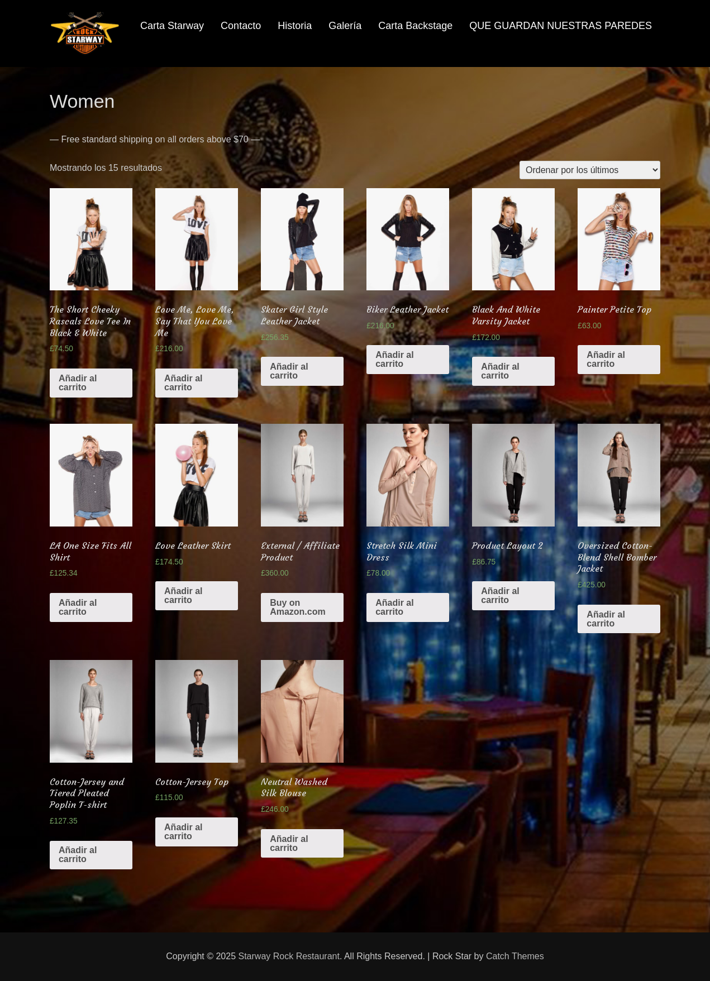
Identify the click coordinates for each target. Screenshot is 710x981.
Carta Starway (172, 25)
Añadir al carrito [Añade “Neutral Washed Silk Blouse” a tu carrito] (289, 843)
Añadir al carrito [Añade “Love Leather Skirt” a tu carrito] (183, 595)
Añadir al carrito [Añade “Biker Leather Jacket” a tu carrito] (394, 359)
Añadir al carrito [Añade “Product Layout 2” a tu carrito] (500, 595)
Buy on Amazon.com (298, 607)
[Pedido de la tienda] (590, 170)
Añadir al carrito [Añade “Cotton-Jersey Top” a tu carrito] (183, 831)
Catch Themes (515, 956)
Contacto (241, 25)
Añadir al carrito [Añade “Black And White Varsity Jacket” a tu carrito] (500, 371)
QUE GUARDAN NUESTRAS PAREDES (560, 25)
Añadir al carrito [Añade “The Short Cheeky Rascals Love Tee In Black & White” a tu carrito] (78, 383)
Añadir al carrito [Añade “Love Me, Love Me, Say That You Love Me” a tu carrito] (183, 383)
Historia (295, 25)
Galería (344, 25)
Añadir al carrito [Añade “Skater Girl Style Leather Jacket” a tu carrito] (289, 371)
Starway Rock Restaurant (289, 956)
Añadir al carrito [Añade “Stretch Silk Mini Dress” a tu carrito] (394, 607)
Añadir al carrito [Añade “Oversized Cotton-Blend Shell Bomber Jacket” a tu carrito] (606, 619)
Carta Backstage (415, 25)
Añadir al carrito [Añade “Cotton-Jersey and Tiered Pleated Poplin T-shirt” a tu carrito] (78, 854)
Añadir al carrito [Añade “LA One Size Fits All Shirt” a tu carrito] (78, 607)
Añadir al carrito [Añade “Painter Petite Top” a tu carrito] (606, 359)
